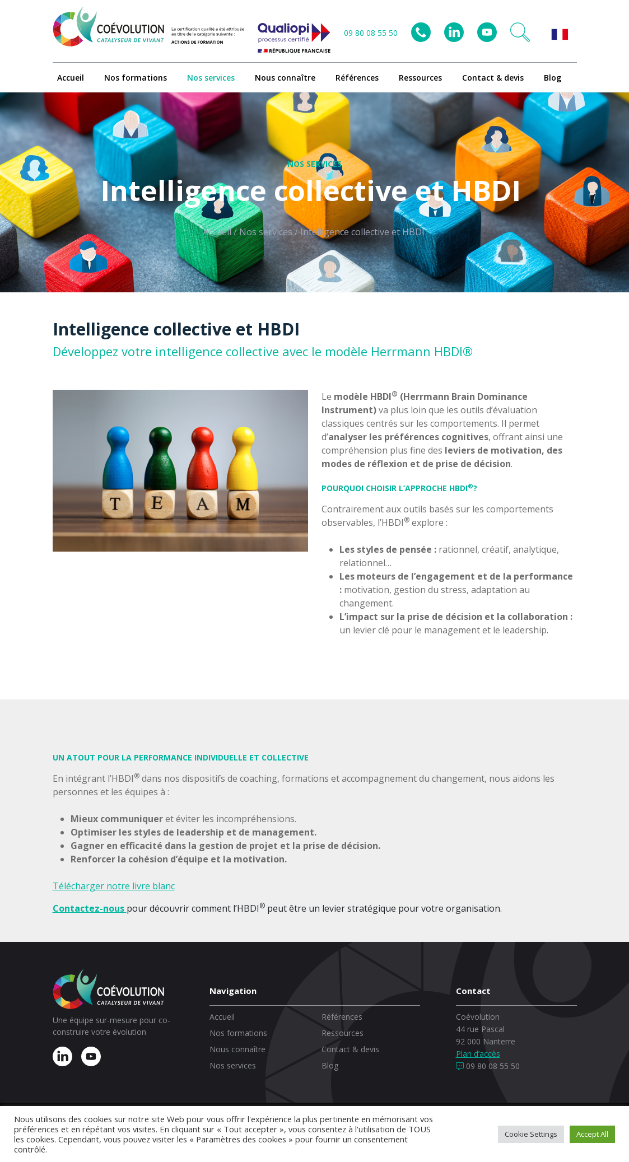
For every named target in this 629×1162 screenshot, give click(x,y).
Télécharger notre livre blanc (114, 886)
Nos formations (135, 77)
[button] (520, 32)
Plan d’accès (478, 1053)
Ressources (420, 77)
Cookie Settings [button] (531, 1134)
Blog (552, 77)
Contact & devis (493, 77)
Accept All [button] (592, 1134)
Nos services (211, 77)
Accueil (70, 77)
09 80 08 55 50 (371, 32)
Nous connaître (285, 77)
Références (357, 77)
